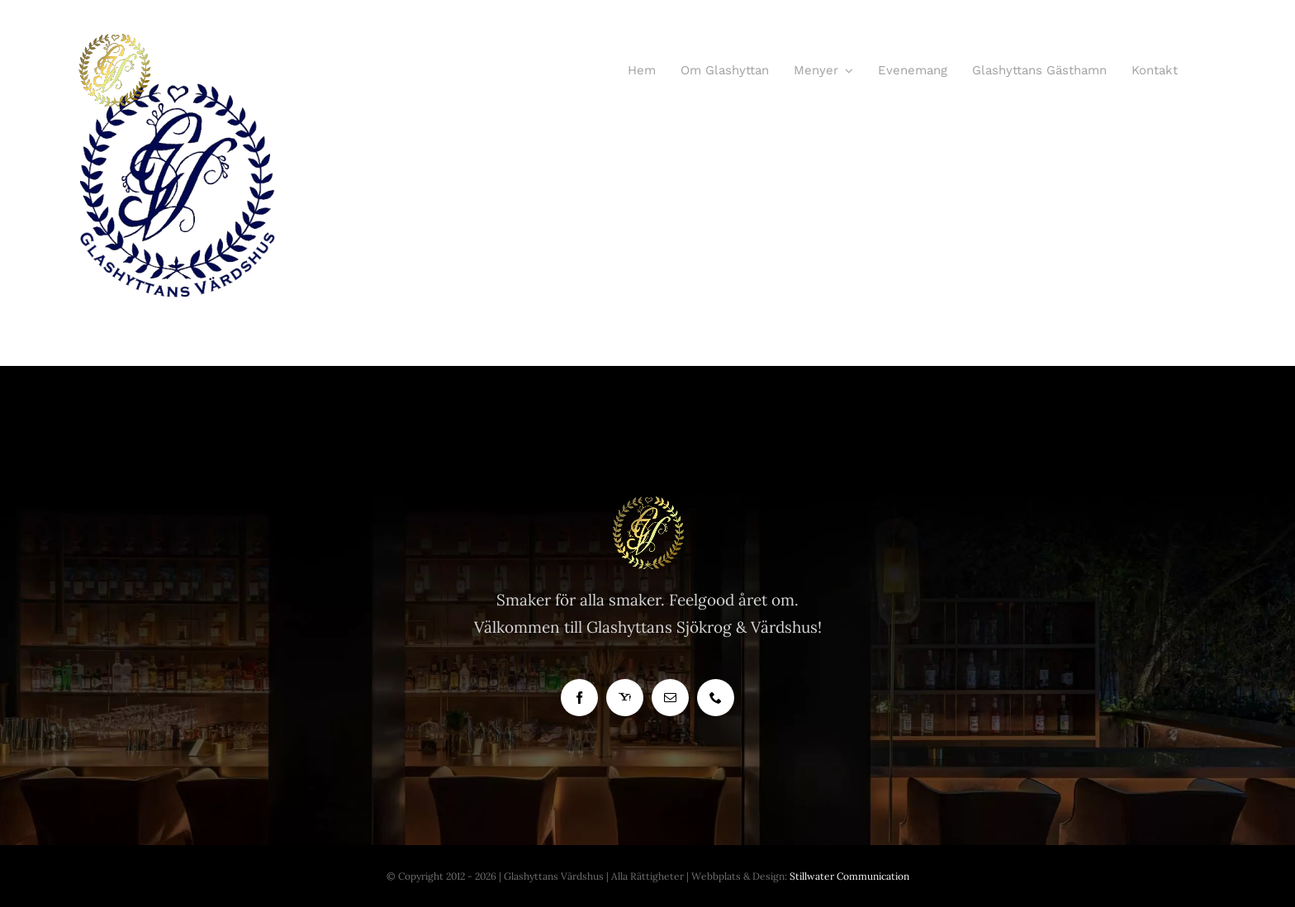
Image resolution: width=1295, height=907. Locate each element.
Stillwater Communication (849, 876)
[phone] (715, 697)
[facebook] (579, 697)
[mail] (670, 697)
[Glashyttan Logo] (647, 503)
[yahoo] (624, 697)
